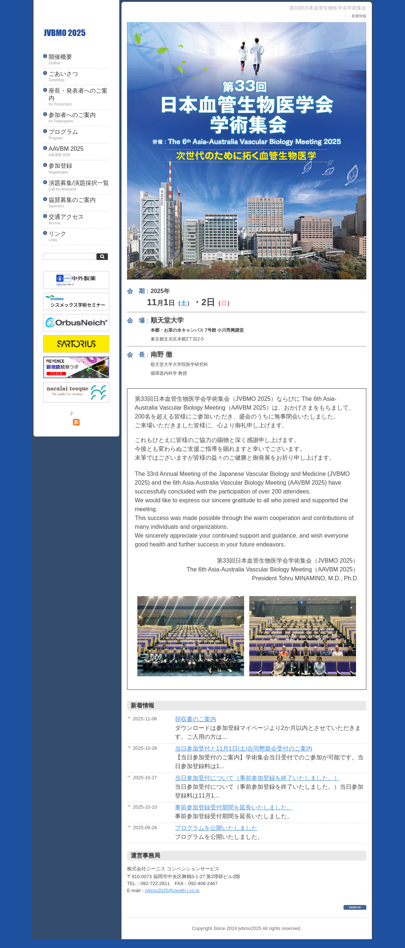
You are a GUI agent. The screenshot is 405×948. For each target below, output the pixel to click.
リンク (79, 237)
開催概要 (79, 60)
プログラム (79, 135)
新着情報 (359, 16)
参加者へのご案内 (79, 118)
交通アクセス (79, 220)
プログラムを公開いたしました (216, 828)
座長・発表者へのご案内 (79, 97)
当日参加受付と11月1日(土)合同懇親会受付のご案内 (243, 748)
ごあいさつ (79, 77)
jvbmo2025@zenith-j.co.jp (172, 890)
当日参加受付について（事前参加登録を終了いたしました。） (257, 778)
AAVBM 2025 (79, 152)
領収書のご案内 (195, 719)
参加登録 (79, 169)
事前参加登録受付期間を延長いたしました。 (234, 807)
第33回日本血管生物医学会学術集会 (76, 33)
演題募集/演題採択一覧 (79, 186)
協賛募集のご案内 (79, 203)
